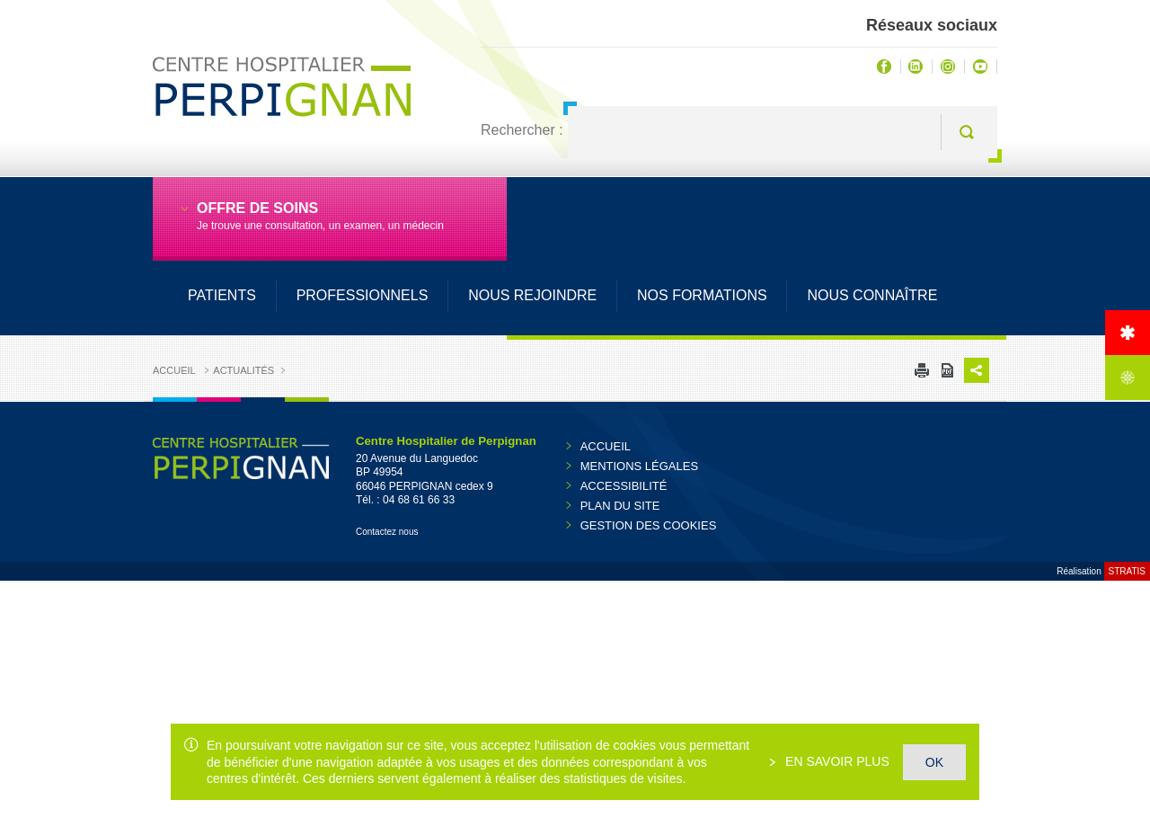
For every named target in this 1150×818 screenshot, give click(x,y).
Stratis (1127, 571)
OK (934, 762)
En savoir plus (835, 761)
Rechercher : (522, 130)
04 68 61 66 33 (419, 499)
